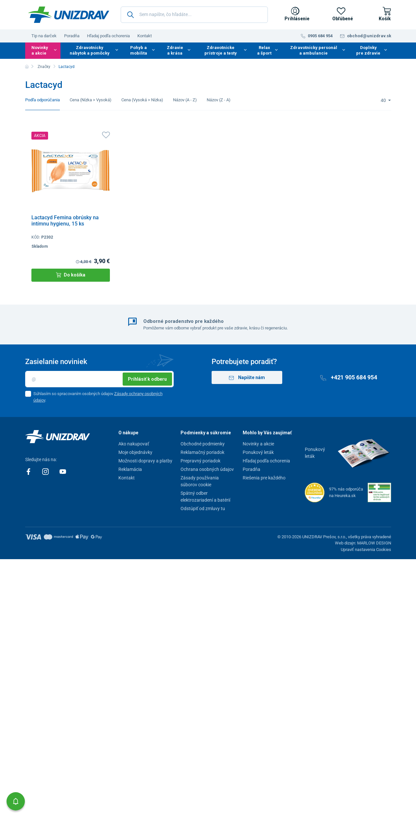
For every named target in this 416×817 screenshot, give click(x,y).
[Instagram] (46, 471)
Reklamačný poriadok (202, 452)
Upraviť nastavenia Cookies (366, 549)
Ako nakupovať (133, 443)
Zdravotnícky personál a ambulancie (313, 50)
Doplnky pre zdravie (368, 50)
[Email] (99, 379)
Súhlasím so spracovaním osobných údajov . (98, 397)
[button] (16, 801)
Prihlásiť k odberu (147, 379)
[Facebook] (29, 471)
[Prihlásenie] (295, 15)
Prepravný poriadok (200, 460)
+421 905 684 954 (348, 377)
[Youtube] (63, 471)
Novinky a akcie (39, 50)
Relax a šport (264, 50)
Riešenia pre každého (264, 477)
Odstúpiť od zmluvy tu (203, 508)
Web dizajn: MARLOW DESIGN (363, 543)
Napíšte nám (247, 377)
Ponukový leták (258, 452)
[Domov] (26, 66)
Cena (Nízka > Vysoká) (91, 99)
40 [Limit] (384, 100)
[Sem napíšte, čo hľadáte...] (194, 15)
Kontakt (144, 35)
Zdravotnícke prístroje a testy (220, 50)
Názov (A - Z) (185, 99)
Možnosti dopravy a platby (145, 460)
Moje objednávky (135, 452)
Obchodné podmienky (203, 443)
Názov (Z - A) (219, 99)
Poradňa (71, 35)
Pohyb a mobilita (138, 50)
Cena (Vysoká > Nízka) (142, 99)
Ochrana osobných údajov (207, 469)
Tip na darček (44, 35)
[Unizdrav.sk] (68, 15)
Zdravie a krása (175, 50)
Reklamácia (130, 469)
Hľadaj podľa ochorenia (108, 35)
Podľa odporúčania (42, 99)
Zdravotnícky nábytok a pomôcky (90, 50)
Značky (44, 66)
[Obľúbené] (341, 15)
